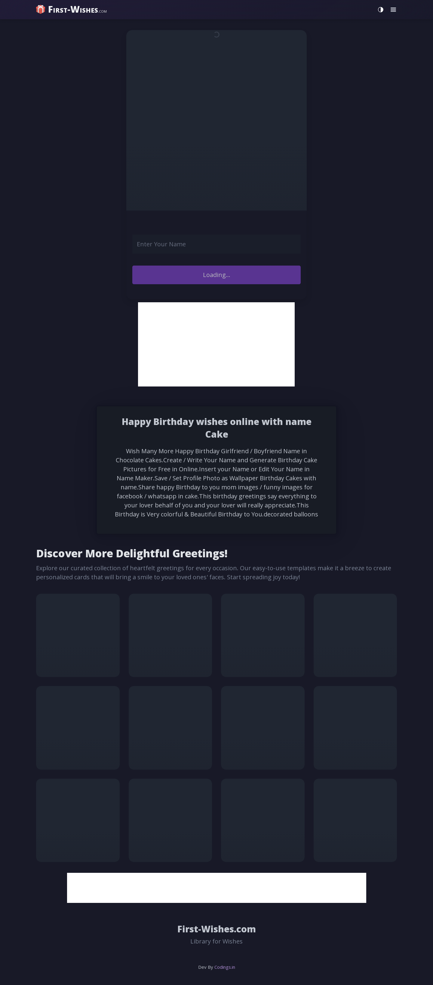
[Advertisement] (216, 344)
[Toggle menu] (393, 9)
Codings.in (224, 967)
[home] (72, 9)
